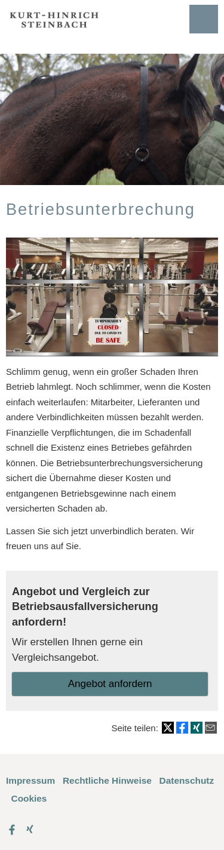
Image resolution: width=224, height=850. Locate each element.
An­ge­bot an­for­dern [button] (110, 683)
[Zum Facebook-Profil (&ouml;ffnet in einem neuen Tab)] (12, 829)
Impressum (30, 780)
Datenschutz (186, 780)
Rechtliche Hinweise (107, 780)
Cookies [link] (29, 798)
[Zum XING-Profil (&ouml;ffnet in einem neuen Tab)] (30, 829)
